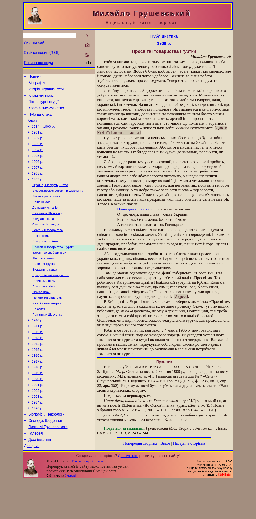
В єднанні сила (43, 235)
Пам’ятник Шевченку (47, 228)
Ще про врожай (43, 277)
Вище (165, 443)
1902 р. (37, 146)
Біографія (36, 84)
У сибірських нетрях (46, 326)
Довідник (31, 485)
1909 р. (37, 192)
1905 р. (37, 166)
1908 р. (37, 185)
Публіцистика (40, 119)
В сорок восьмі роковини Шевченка (57, 204)
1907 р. (37, 179)
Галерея (35, 471)
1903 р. (37, 152)
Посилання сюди (38, 63)
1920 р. (37, 410)
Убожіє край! (41, 314)
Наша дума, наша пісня (137, 209)
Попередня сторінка (140, 443)
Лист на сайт (35, 43)
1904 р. (37, 159)
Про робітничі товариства (50, 296)
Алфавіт (34, 126)
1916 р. (37, 384)
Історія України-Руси (46, 91)
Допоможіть (128, 495)
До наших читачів (45, 222)
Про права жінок (44, 308)
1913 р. (37, 364)
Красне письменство (46, 112)
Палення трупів (43, 283)
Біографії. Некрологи (46, 450)
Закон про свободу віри (49, 271)
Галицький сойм (43, 302)
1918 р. (37, 397)
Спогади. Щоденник (45, 457)
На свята (38, 332)
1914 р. (37, 371)
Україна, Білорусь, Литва (50, 198)
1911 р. (37, 351)
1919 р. (37, 404)
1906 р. (37, 172)
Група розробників (88, 500)
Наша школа (41, 216)
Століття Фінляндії (45, 241)
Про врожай (41, 253)
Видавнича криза (44, 289)
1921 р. (37, 417)
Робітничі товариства (47, 247)
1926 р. (37, 443)
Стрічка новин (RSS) (41, 53)
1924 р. (37, 437)
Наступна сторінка (189, 443)
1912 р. (37, 358)
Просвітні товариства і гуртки (53, 265)
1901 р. (37, 139)
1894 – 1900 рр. (44, 133)
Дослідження (39, 478)
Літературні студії (43, 105)
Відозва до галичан (46, 210)
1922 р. (37, 424)
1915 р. (37, 378)
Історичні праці (41, 98)
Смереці (70, 515)
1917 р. (37, 391)
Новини (34, 77)
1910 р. (37, 345)
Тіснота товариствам (47, 320)
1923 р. (37, 430)
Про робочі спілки (45, 259)
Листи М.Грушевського (47, 464)
